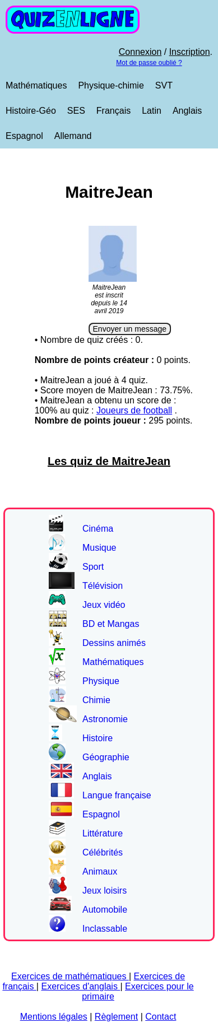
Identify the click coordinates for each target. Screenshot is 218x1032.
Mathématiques (36, 85)
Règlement (116, 1016)
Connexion (140, 52)
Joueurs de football (134, 410)
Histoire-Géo (31, 110)
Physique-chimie (110, 85)
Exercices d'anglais (80, 986)
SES (76, 110)
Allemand (73, 136)
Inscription (189, 52)
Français (113, 110)
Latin (151, 110)
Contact (160, 1016)
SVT (164, 85)
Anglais (187, 110)
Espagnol (24, 136)
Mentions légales (53, 1016)
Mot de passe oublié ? (149, 63)
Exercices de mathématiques (70, 976)
